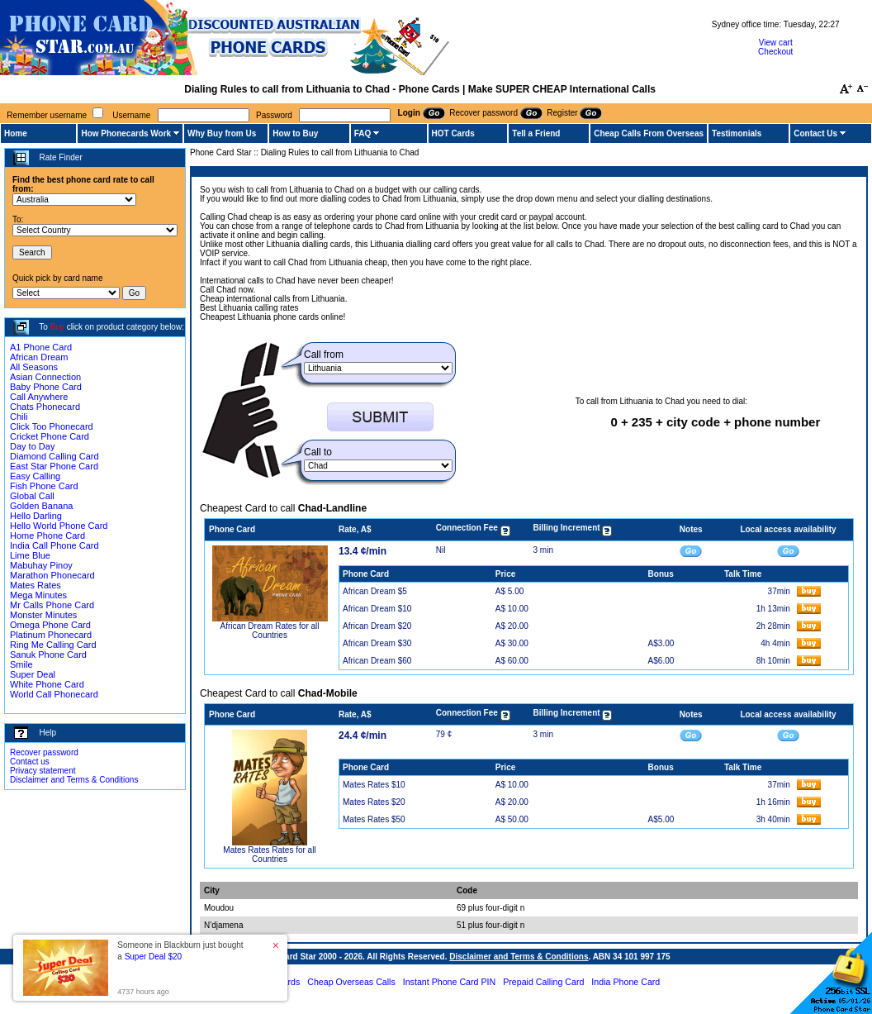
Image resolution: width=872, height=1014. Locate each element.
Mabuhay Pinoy (41, 565)
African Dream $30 (377, 643)
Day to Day (32, 446)
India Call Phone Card (54, 545)
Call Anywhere (39, 397)
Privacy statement (42, 770)
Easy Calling (35, 476)
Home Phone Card (47, 535)
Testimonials (736, 133)
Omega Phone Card (50, 625)
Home (15, 133)
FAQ (363, 133)
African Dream (39, 357)
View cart (776, 42)
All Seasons (34, 367)
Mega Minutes (38, 595)
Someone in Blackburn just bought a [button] (180, 950)
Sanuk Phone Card (48, 654)
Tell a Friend (536, 133)
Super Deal (32, 674)
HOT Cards (453, 133)
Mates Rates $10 (374, 784)
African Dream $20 (377, 626)
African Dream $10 (377, 608)
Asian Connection (45, 377)
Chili (18, 416)
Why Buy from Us (221, 133)
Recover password (44, 752)
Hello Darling (36, 516)
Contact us (30, 761)
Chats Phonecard (45, 407)
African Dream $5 (375, 591)
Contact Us (815, 133)
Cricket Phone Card (49, 436)
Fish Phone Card (44, 486)
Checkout (775, 51)
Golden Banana (41, 506)
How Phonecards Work (126, 133)
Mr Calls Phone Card (52, 605)
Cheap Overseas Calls (351, 982)
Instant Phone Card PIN (449, 982)
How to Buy (295, 133)
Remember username (47, 115)
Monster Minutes (43, 615)
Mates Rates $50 (374, 819)
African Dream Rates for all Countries (269, 630)
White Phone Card (47, 684)
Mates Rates (35, 585)
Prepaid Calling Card (543, 982)
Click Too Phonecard (51, 426)
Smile (21, 664)
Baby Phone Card (46, 387)
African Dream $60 (377, 660)
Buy (57, 326)
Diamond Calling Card (54, 456)
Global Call (32, 496)
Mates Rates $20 (374, 802)
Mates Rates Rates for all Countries (269, 854)
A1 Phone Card (41, 347)
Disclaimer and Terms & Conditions (74, 779)
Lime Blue (30, 555)
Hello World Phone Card (58, 526)
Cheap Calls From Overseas (649, 133)
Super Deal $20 (153, 956)
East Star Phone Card (54, 466)
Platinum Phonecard (51, 635)
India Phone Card (625, 982)
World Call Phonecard (54, 694)
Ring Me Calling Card (53, 645)
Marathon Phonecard (52, 575)
